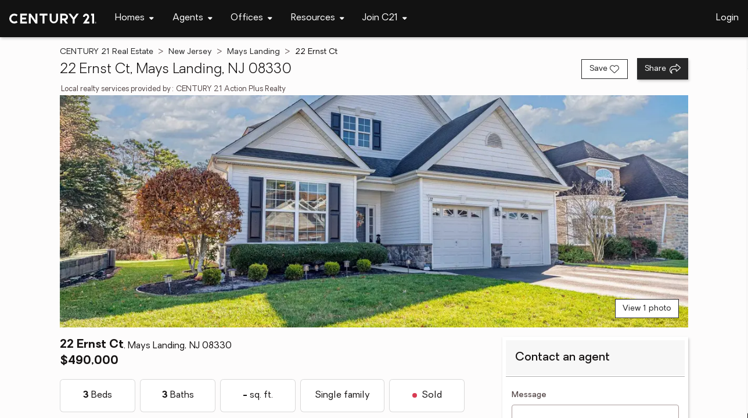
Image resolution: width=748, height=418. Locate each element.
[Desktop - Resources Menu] (317, 18)
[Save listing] (604, 69)
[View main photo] (374, 211)
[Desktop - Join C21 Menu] (384, 18)
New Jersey (190, 52)
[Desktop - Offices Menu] (251, 18)
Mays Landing (253, 52)
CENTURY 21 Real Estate (106, 52)
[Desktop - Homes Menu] (134, 18)
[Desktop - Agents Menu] (192, 18)
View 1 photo (647, 308)
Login (727, 18)
